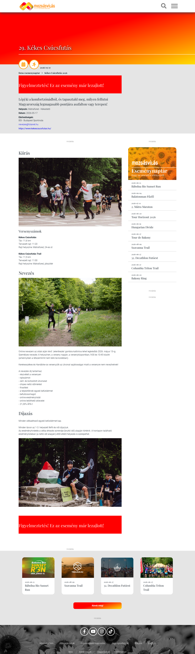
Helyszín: (23, 109)
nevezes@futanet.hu (28, 124)
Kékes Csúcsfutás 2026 (56, 72)
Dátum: (22, 113)
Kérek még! (97, 605)
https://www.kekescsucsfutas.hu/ (35, 128)
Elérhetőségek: (26, 117)
